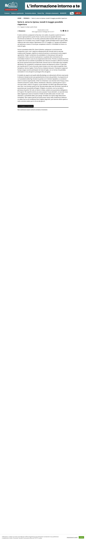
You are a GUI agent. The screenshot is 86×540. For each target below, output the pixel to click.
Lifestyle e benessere (52, 13)
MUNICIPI (63, 13)
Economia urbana (30, 13)
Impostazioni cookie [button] (72, 537)
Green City (41, 13)
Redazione (22, 31)
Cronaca (7, 13)
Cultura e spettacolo (17, 13)
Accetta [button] (81, 537)
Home (19, 18)
